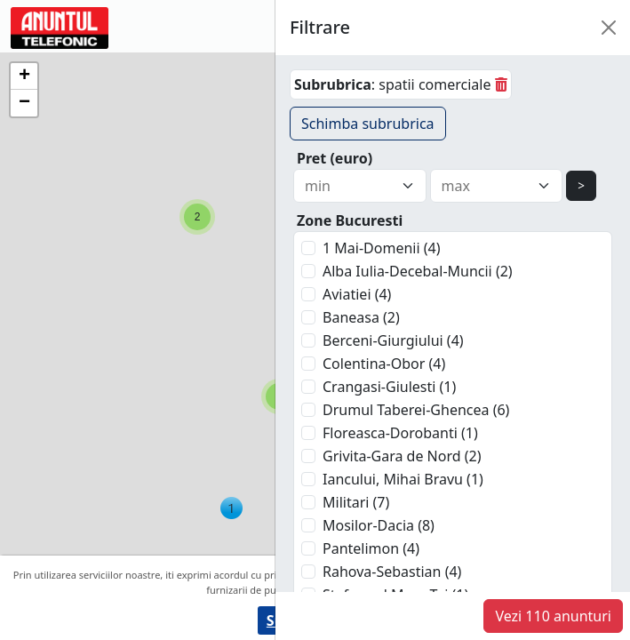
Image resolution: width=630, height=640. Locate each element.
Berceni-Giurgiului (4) (393, 340)
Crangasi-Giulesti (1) (389, 386)
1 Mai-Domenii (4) (381, 248)
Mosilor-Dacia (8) (379, 525)
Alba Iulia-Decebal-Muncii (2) (418, 271)
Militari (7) (356, 502)
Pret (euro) (334, 158)
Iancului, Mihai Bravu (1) (403, 479)
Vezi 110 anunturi (553, 616)
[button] (197, 217)
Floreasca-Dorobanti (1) (400, 433)
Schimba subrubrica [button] (368, 123)
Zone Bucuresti (350, 220)
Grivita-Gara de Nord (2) (402, 456)
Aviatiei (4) (357, 294)
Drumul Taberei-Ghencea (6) (416, 410)
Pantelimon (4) (371, 548)
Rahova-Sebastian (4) (392, 571)
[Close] (608, 27)
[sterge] (501, 84)
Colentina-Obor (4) (384, 363)
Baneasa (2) (361, 317)
